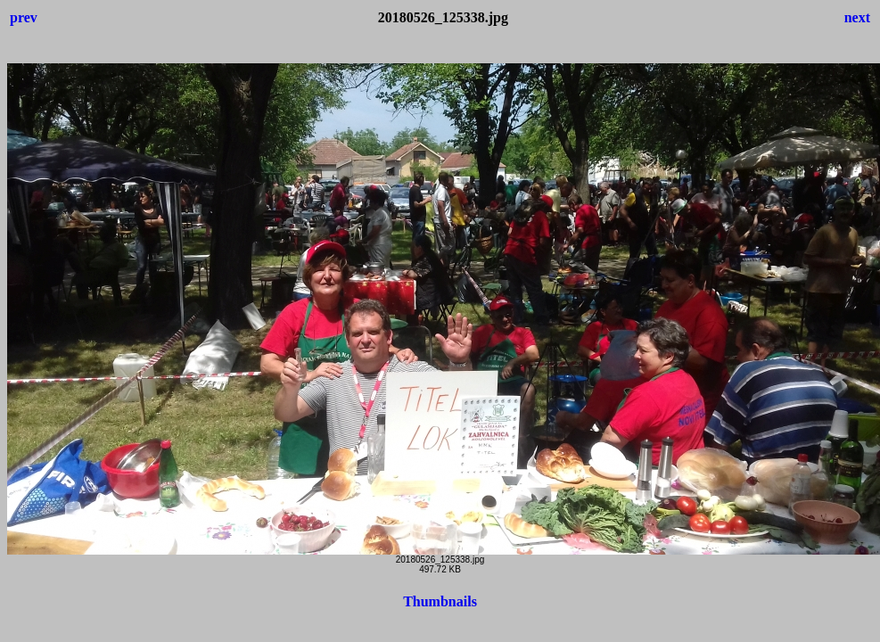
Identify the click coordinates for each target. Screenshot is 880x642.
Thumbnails (440, 601)
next (857, 17)
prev (23, 17)
